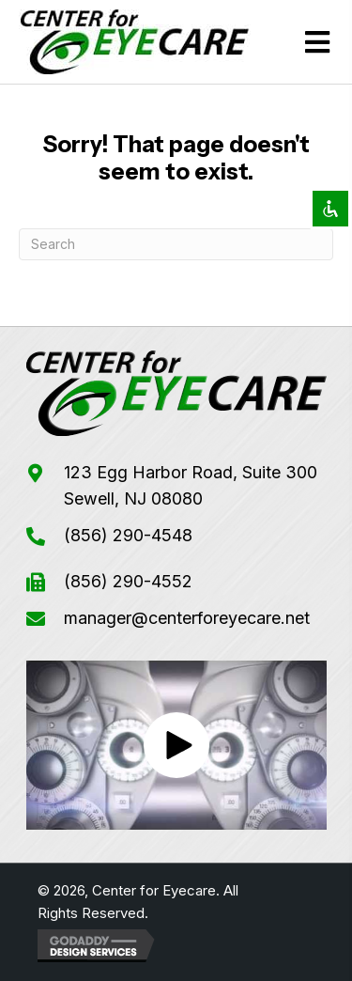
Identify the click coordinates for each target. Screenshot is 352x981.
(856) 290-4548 (128, 535)
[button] (176, 745)
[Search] (176, 244)
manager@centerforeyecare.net (187, 618)
